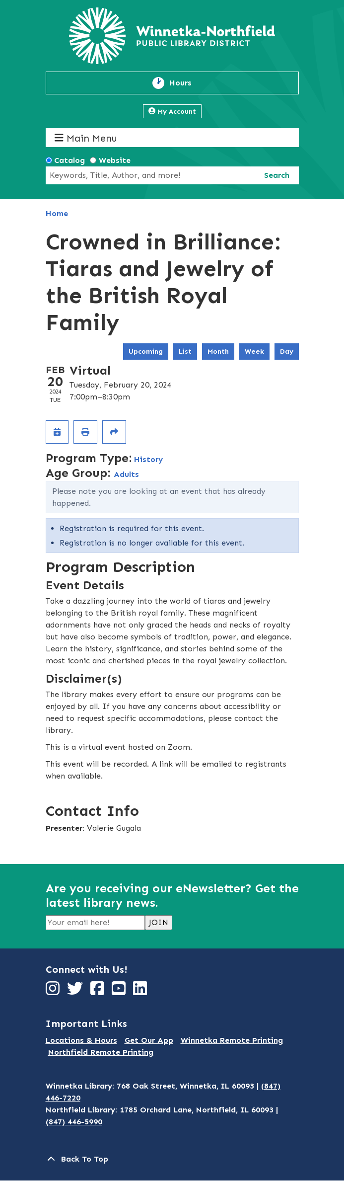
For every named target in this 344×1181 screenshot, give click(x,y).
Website (115, 160)
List (185, 351)
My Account (172, 111)
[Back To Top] (172, 1159)
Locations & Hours (81, 1040)
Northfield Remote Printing (100, 1052)
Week (254, 351)
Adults (126, 474)
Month (218, 351)
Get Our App (149, 1040)
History (148, 459)
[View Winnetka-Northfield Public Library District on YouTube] (120, 991)
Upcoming (146, 351)
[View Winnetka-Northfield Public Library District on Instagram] (54, 991)
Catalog (69, 160)
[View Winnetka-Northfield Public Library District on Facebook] (98, 991)
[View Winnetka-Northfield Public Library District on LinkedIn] (141, 991)
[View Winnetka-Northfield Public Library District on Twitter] (76, 991)
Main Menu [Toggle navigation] (86, 138)
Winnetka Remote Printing (232, 1040)
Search (276, 175)
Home (57, 213)
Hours (186, 83)
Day (286, 351)
